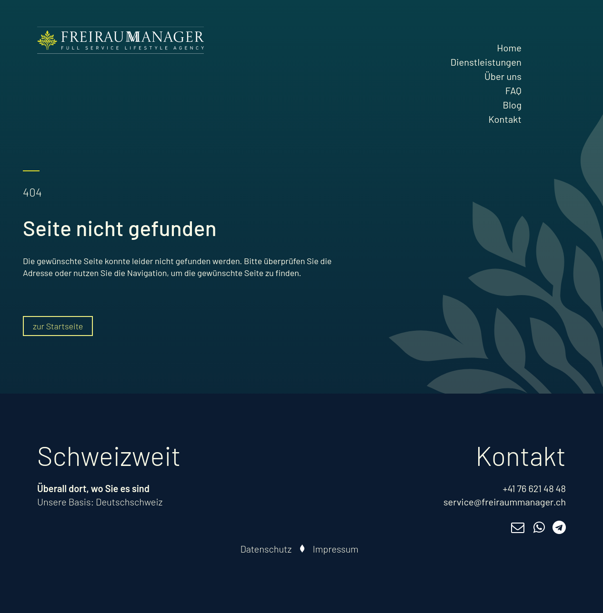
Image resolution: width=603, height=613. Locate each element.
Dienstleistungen (486, 62)
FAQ (513, 90)
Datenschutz (266, 548)
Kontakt (505, 119)
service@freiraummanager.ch (504, 501)
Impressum (336, 548)
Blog (512, 104)
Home (509, 47)
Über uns (503, 76)
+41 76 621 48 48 (534, 488)
